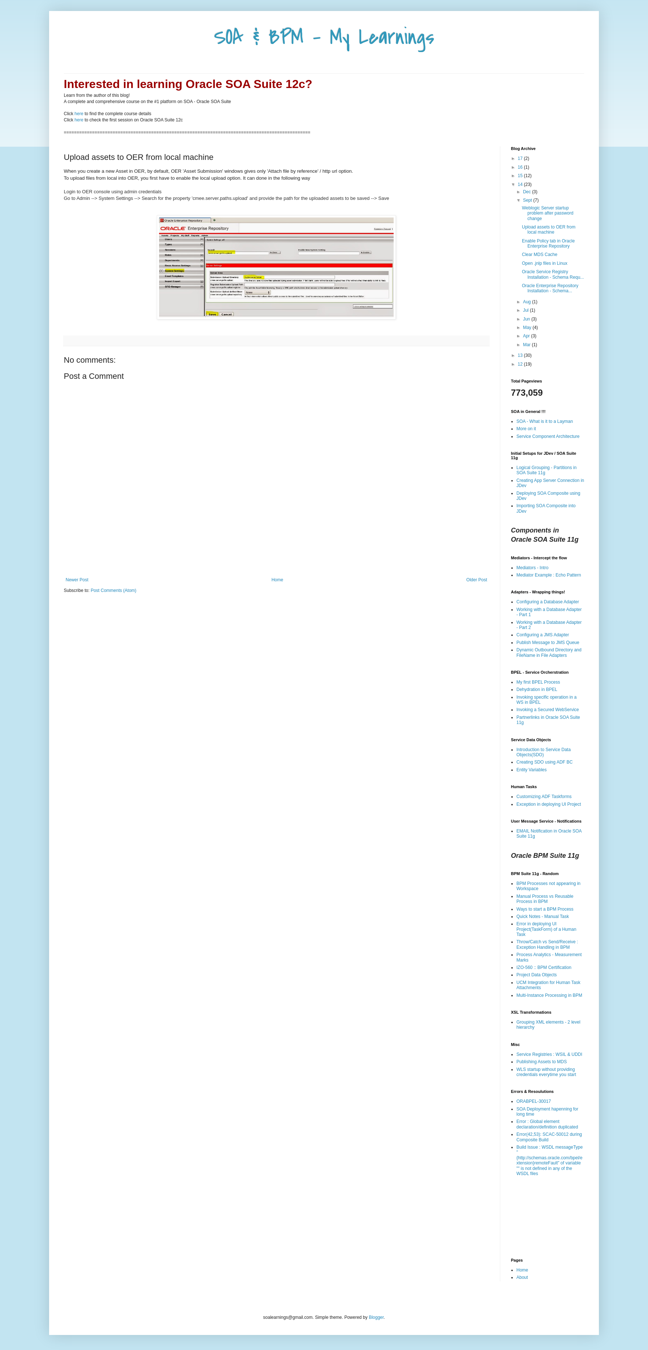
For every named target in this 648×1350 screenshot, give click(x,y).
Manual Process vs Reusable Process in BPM (544, 899)
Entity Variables (531, 769)
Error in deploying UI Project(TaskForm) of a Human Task (546, 929)
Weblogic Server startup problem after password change (547, 213)
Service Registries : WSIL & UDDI (549, 1054)
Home (277, 579)
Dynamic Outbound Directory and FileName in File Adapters (548, 652)
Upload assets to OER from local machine (548, 229)
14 (521, 184)
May (528, 327)
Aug (527, 301)
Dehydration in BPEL (536, 689)
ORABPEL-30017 (533, 1101)
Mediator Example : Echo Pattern (548, 575)
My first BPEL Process (538, 682)
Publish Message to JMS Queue (547, 642)
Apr (527, 336)
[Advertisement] (276, 557)
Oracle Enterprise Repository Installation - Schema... (550, 288)
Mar (527, 344)
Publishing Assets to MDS (541, 1061)
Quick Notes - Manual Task (542, 916)
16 (521, 167)
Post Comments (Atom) (113, 590)
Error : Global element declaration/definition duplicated (547, 1124)
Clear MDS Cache (539, 254)
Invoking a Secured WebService (547, 709)
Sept (528, 200)
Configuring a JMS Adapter (542, 634)
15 (521, 175)
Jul (526, 310)
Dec (527, 191)
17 (521, 158)
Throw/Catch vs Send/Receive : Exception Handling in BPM (547, 944)
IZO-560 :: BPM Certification (543, 967)
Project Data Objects (536, 974)
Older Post (476, 579)
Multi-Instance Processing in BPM (549, 995)
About (522, 1277)
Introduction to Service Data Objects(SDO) (543, 752)
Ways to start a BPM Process (545, 909)
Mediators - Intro (532, 567)
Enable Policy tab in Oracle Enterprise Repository (548, 243)
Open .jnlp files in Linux (544, 263)
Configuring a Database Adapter (547, 601)
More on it (526, 428)
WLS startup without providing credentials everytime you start (546, 1072)
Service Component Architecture (547, 436)
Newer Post (77, 579)
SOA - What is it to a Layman (544, 421)
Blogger (376, 1317)
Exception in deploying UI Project (548, 804)
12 (521, 364)
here (78, 113)
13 (521, 355)
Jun (527, 319)
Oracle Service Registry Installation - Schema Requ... (553, 274)
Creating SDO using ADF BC (544, 762)
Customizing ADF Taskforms (544, 796)
